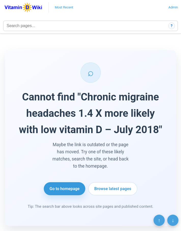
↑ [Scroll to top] (159, 220)
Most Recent (64, 7)
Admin (173, 7)
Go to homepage (65, 188)
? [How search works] (172, 26)
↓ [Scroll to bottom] (173, 220)
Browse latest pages (112, 188)
